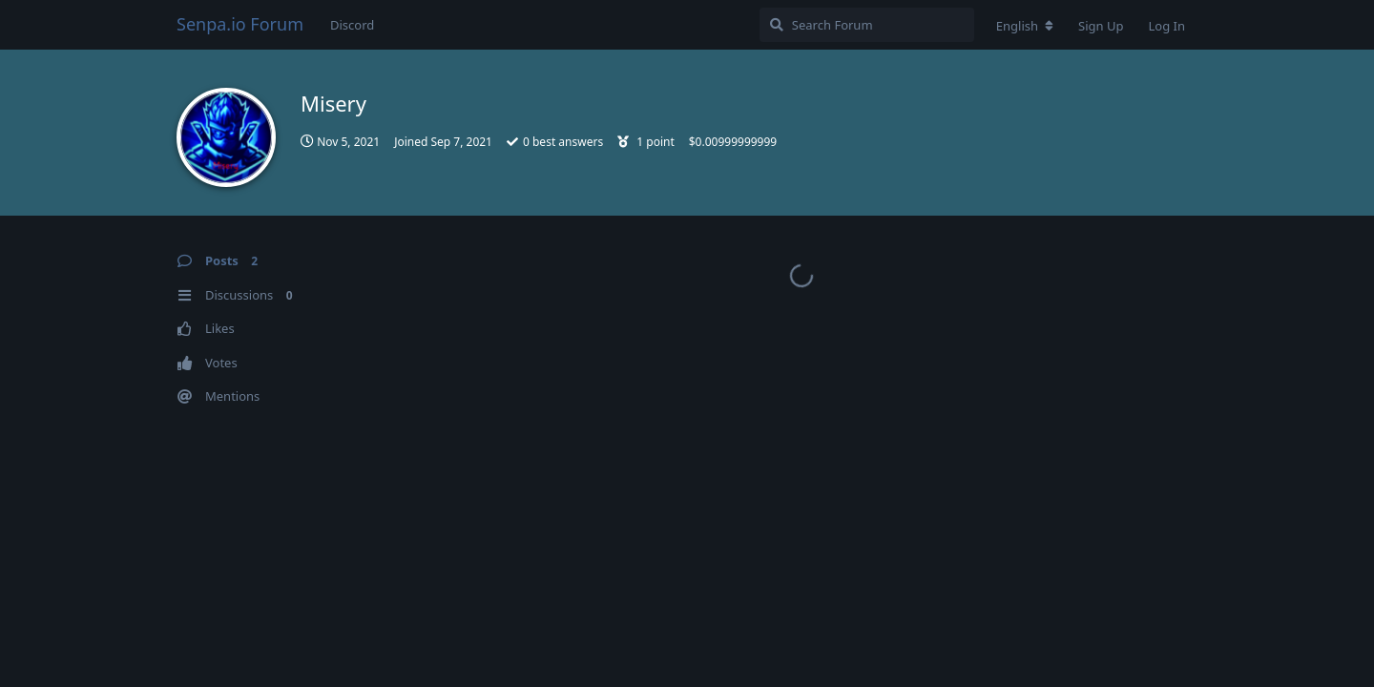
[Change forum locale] (1025, 26)
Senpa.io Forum (240, 23)
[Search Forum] (867, 25)
